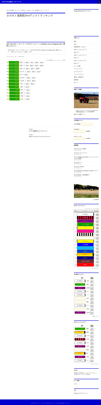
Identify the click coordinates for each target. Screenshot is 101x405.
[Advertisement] (36, 28)
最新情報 (76, 79)
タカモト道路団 (14, 62)
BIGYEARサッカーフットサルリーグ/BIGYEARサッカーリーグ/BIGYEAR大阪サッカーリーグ (50, 403)
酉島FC (85, 264)
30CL (41, 65)
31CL (41, 62)
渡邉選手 (88, 131)
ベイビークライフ (87, 124)
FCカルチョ (85, 241)
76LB (37, 68)
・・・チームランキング (94, 268)
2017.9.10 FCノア (78, 162)
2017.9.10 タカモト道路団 (80, 148)
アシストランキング (79, 74)
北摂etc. (85, 251)
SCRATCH (85, 217)
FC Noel (85, 254)
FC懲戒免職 (85, 244)
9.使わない (23, 10)
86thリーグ (76, 52)
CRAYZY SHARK (85, 261)
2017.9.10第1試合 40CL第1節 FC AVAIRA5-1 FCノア (86, 170)
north (85, 231)
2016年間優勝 (77, 124)
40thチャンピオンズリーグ (80, 49)
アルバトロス (85, 234)
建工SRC (85, 258)
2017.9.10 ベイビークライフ (80, 153)
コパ (85, 227)
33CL (27, 62)
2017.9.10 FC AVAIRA (79, 166)
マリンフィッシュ (85, 248)
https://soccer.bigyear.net (52, 44)
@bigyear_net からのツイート (81, 393)
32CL (36, 62)
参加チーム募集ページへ (80, 114)
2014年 (28, 10)
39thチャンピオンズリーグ (80, 55)
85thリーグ (76, 57)
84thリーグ (76, 63)
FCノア (85, 221)
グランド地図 (77, 66)
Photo (75, 44)
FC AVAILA (85, 214)
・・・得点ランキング (94, 316)
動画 (75, 41)
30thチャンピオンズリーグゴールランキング (47, 135)
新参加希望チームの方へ (80, 46)
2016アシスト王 (77, 136)
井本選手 (88, 138)
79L (32, 62)
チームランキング (78, 68)
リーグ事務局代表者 (20, 56)
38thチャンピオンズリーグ (80, 60)
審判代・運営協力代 (79, 77)
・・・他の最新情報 (95, 199)
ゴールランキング (78, 71)
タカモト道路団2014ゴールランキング (47, 130)
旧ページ (76, 82)
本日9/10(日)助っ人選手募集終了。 (82, 174)
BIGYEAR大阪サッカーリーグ (11, 2)
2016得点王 (76, 129)
